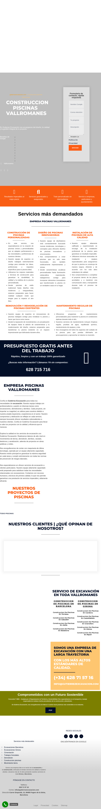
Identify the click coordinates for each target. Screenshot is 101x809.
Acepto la (74, 140)
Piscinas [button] (10, 513)
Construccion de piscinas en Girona (88, 604)
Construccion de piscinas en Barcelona (63, 604)
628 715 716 (38, 369)
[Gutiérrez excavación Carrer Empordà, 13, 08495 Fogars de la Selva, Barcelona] (25, 612)
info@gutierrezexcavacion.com (76, 684)
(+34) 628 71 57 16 (73, 677)
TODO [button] (3, 513)
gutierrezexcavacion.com (18, 94)
